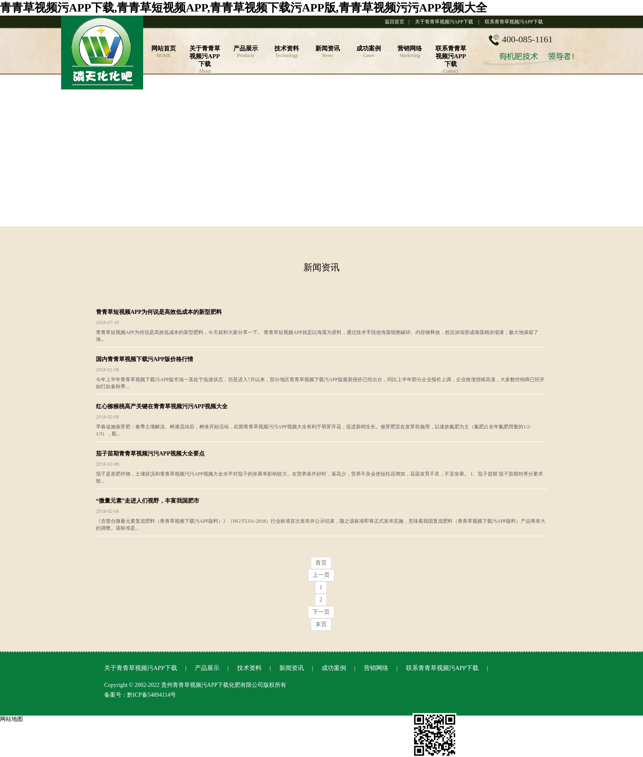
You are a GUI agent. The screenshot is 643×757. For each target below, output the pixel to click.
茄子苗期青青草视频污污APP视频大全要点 (150, 454)
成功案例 (334, 668)
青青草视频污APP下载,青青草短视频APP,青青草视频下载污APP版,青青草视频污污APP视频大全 (243, 7)
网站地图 (11, 719)
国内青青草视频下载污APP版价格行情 (144, 359)
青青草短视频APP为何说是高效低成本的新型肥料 (159, 312)
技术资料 (249, 668)
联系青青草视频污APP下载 (514, 22)
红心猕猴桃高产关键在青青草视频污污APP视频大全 (162, 406)
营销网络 (376, 668)
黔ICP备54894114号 (151, 695)
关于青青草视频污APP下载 (444, 22)
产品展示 (207, 668)
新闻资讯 (291, 668)
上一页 (321, 575)
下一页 (321, 612)
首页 (321, 563)
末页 (321, 624)
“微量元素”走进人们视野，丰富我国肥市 (147, 501)
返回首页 (394, 22)
